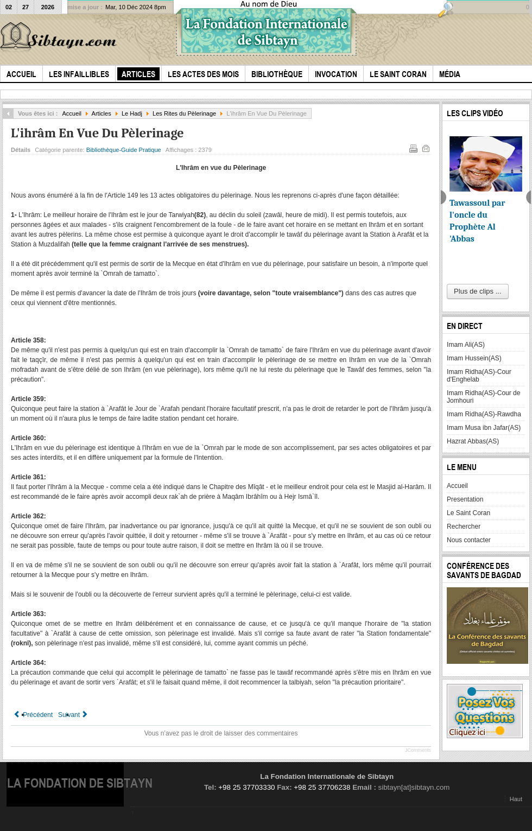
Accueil (71, 113)
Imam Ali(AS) (466, 344)
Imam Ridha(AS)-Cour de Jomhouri (483, 396)
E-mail (425, 147)
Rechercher (463, 526)
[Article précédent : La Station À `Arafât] (33, 715)
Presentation (465, 499)
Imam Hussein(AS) (474, 358)
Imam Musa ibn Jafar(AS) (484, 428)
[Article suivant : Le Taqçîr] (73, 715)
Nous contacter (469, 540)
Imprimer (412, 147)
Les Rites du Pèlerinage (184, 113)
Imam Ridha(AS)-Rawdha (484, 414)
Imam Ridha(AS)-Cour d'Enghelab (479, 375)
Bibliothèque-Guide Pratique (123, 150)
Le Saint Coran (468, 513)
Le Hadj (132, 113)
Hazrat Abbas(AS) (473, 441)
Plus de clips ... (477, 291)
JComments (418, 750)
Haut (516, 799)
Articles (101, 113)
